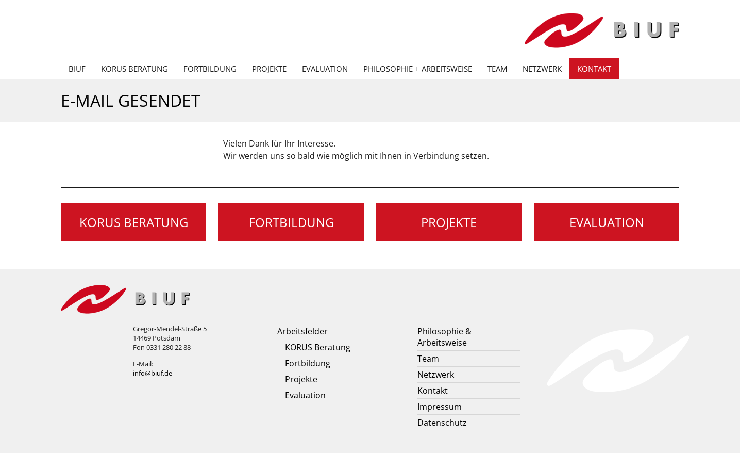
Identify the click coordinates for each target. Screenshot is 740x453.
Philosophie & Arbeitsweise (444, 337)
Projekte (269, 68)
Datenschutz (442, 422)
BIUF (77, 68)
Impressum (439, 406)
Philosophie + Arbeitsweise (417, 68)
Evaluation (325, 68)
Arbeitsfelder (302, 331)
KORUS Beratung (134, 68)
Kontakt (594, 68)
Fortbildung (210, 68)
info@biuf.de (152, 373)
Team (497, 68)
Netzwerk (542, 68)
